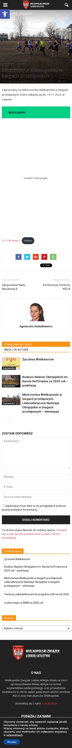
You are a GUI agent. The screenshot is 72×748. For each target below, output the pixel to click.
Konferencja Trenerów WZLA (56, 287)
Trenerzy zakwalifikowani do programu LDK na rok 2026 (36, 594)
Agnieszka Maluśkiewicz (22, 81)
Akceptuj (11, 741)
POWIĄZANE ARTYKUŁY (18, 344)
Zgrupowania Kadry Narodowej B (13, 287)
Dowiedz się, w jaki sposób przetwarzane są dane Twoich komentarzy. (34, 533)
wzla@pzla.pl (49, 703)
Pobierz (28, 240)
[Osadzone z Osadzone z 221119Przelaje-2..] (36, 178)
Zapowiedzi (22, 63)
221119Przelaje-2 (11, 240)
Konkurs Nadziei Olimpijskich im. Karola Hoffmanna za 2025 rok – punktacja (45, 381)
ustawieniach (14, 735)
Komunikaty (8, 63)
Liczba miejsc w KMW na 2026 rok (23, 602)
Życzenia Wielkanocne (38, 359)
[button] (5, 14)
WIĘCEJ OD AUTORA (16, 349)
